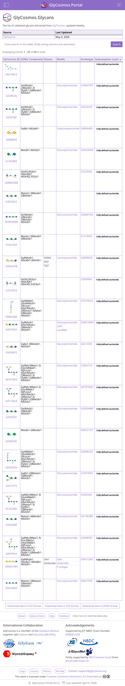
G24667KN (87, 214)
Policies (46, 671)
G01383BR (87, 516)
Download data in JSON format (100, 606)
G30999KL (86, 279)
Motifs (61, 59)
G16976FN (87, 473)
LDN (59, 326)
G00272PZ (86, 581)
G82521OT (87, 430)
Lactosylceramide (67, 257)
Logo (22, 671)
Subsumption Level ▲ (108, 59)
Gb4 (59, 559)
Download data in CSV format (24, 606)
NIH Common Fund (100, 657)
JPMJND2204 (73, 634)
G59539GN (87, 150)
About (22, 615)
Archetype (87, 59)
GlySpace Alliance (49, 631)
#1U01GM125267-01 (77, 661)
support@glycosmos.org (92, 671)
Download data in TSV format (62, 606)
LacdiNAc (62, 330)
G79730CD (87, 301)
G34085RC (87, 537)
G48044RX (87, 128)
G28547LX (86, 365)
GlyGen (23, 634)
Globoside (63, 563)
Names (48, 59)
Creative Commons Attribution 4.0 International (78, 676)
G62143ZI (86, 344)
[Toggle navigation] (119, 5)
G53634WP (87, 408)
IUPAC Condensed (31, 59)
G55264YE (86, 107)
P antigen (62, 567)
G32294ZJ (86, 171)
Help (51, 615)
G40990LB (86, 257)
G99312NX (87, 559)
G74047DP (87, 85)
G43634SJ (86, 494)
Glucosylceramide (67, 85)
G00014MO (87, 322)
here (81, 616)
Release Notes (37, 615)
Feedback (64, 615)
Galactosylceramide (68, 128)
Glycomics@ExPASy (44, 634)
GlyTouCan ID (11, 59)
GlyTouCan (58, 25)
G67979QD (87, 387)
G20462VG (87, 451)
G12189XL (86, 236)
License (34, 671)
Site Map (60, 671)
